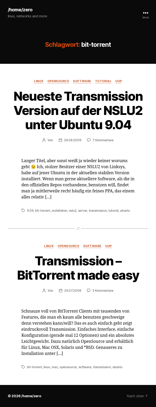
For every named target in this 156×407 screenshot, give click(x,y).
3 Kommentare (102, 290)
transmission (98, 210)
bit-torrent (42, 210)
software (82, 81)
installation (59, 210)
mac (55, 367)
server (82, 210)
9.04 (30, 210)
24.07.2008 (72, 290)
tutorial (103, 81)
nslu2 (73, 210)
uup (118, 81)
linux (39, 81)
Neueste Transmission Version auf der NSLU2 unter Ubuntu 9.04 (78, 110)
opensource (58, 81)
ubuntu (125, 210)
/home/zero (20, 9)
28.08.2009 (72, 140)
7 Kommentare (103, 140)
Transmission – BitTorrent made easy (78, 268)
